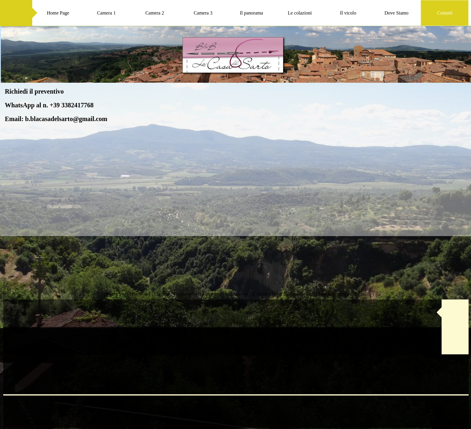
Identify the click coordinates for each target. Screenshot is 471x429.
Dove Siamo (284, 294)
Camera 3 (185, 294)
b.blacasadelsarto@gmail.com (66, 118)
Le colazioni (237, 294)
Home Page (117, 294)
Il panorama (210, 294)
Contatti (307, 294)
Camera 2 (163, 294)
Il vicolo (260, 294)
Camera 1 (141, 294)
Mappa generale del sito (341, 294)
